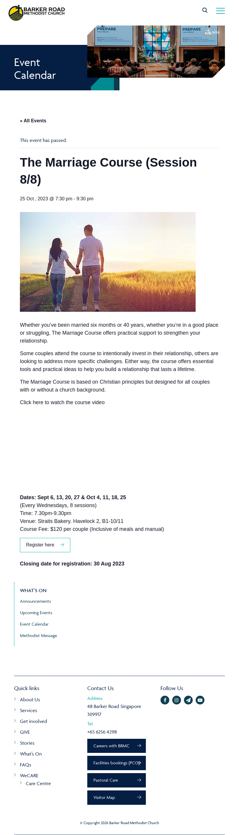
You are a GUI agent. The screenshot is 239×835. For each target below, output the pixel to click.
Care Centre (38, 783)
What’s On (31, 754)
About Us (30, 699)
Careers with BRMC (111, 745)
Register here (40, 544)
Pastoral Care (105, 780)
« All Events (33, 120)
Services (28, 710)
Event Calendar (34, 624)
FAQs (25, 765)
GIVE (25, 732)
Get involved (33, 721)
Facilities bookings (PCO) (116, 762)
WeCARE (29, 775)
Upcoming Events (36, 612)
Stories (27, 743)
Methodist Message (38, 635)
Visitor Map (104, 797)
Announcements (35, 601)
